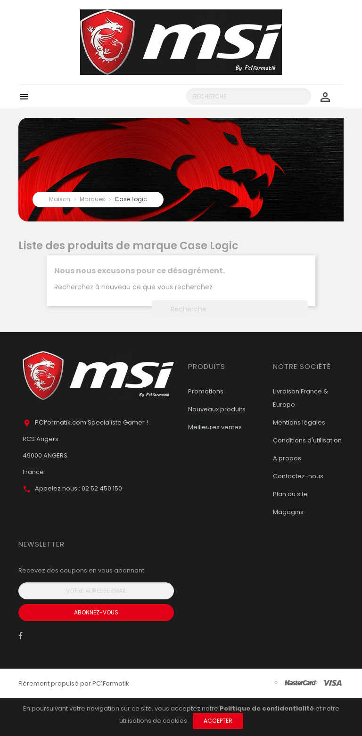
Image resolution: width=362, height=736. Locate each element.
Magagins (288, 511)
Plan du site (290, 494)
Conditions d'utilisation (307, 440)
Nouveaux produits (217, 409)
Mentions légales (299, 422)
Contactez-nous (298, 476)
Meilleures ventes (215, 427)
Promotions (205, 391)
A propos (287, 458)
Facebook (20, 638)
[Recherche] (248, 97)
